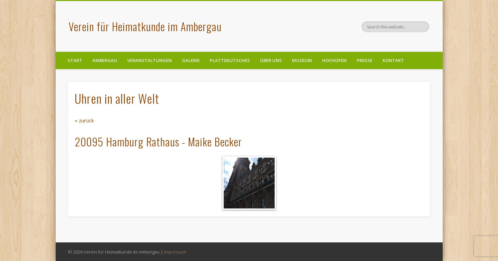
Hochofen (334, 60)
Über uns (271, 60)
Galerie (191, 60)
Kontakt (393, 60)
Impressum (175, 252)
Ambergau (104, 60)
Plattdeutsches (230, 60)
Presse (364, 60)
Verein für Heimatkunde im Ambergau (145, 26)
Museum (302, 60)
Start (75, 60)
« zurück (84, 120)
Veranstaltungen (149, 60)
